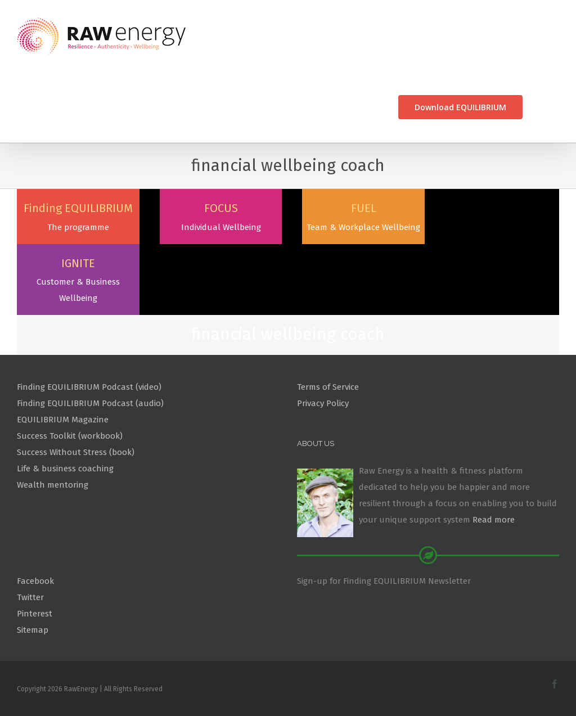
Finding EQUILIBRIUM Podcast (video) (89, 371)
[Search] (541, 107)
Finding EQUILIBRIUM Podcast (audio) (90, 387)
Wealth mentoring (52, 468)
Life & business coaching (65, 452)
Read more (493, 503)
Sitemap (32, 614)
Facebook (35, 565)
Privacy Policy (323, 387)
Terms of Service (328, 371)
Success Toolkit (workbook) (70, 420)
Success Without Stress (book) (75, 436)
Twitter (30, 581)
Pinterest (34, 597)
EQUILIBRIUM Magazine (63, 403)
